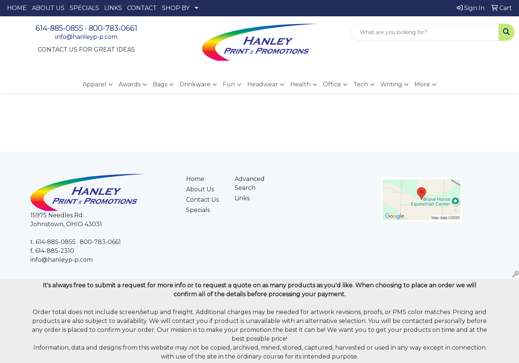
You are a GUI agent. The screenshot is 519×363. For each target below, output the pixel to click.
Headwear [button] (262, 84)
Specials (198, 210)
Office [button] (332, 84)
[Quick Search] (424, 32)
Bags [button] (160, 84)
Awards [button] (130, 84)
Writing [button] (391, 84)
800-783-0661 (113, 28)
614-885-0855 (59, 28)
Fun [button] (229, 84)
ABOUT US (48, 7)
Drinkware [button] (195, 84)
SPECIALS (84, 7)
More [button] (422, 84)
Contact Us (202, 199)
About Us (200, 189)
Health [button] (300, 84)
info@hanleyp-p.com (86, 36)
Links (242, 198)
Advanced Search (250, 183)
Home (195, 178)
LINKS (113, 7)
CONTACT (142, 7)
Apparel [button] (94, 84)
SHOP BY (175, 7)
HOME (17, 7)
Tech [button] (360, 84)
